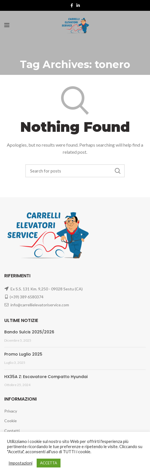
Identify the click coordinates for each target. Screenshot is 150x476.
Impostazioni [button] (20, 463)
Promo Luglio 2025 (23, 354)
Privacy (10, 411)
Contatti (12, 430)
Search (118, 170)
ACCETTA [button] (48, 463)
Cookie (10, 420)
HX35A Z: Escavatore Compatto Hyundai (46, 376)
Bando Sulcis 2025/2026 (29, 332)
